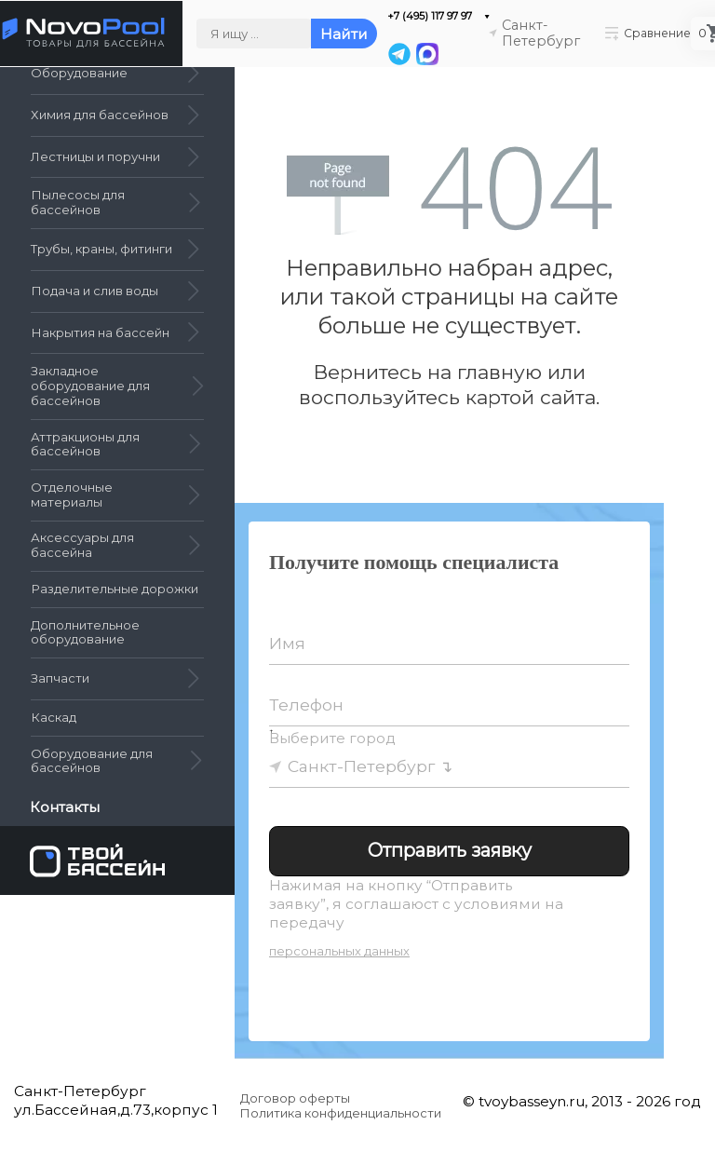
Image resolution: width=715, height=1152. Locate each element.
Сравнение (648, 33)
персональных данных (339, 950)
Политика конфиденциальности (340, 1112)
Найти (344, 34)
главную (499, 372)
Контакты (66, 807)
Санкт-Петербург (362, 766)
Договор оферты (295, 1098)
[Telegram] (399, 54)
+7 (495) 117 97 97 (429, 16)
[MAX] (426, 54)
